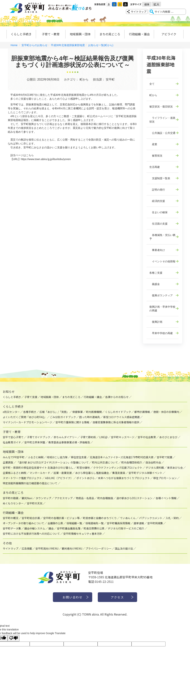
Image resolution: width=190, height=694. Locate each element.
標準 (146, 4)
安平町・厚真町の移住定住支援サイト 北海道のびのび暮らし (38, 467)
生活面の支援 (158, 223)
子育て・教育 (51, 34)
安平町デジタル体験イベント (145, 473)
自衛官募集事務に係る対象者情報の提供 (116, 422)
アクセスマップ (64, 498)
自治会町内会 (153, 462)
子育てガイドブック (38, 437)
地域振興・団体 (80, 34)
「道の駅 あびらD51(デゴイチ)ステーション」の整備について (53, 462)
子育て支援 (30, 397)
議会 (51, 528)
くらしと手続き (21, 34)
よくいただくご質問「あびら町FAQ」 (25, 417)
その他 (7, 543)
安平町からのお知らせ (35, 45)
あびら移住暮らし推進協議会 (92, 473)
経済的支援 (157, 200)
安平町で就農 (164, 457)
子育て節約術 (88, 437)
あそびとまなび (168, 437)
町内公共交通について (105, 462)
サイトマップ (138, 11)
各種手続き (29, 412)
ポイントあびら (85, 478)
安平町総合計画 (31, 518)
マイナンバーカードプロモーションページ (27, 422)
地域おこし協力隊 (57, 457)
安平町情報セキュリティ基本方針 (82, 533)
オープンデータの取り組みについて (23, 523)
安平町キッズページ (122, 437)
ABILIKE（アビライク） (59, 478)
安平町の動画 (10, 498)
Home (14, 45)
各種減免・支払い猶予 (162, 237)
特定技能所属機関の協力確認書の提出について (30, 483)
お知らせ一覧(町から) (100, 45)
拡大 (156, 4)
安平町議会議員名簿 (68, 528)
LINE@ (103, 437)
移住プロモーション (165, 478)
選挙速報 (139, 523)
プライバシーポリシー (99, 548)
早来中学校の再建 (161, 333)
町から (153, 95)
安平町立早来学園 (34, 442)
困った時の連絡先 (89, 417)
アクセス (117, 597)
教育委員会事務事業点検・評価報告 (69, 442)
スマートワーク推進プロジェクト (22, 478)
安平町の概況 (10, 518)
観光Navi (27, 498)
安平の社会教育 (147, 437)
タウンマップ (43, 498)
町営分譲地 (83, 467)
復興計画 (155, 321)
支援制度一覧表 (159, 178)
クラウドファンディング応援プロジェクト (117, 467)
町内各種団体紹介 (131, 462)
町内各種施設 (105, 498)
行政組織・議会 (139, 34)
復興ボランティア (161, 295)
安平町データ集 (12, 528)
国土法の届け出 (124, 548)
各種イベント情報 (166, 498)
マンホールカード (40, 473)
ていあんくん (128, 518)
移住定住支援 (78, 457)
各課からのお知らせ (117, 397)
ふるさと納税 (35, 457)
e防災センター (11, 412)
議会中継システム (34, 528)
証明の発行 (157, 189)
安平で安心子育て (13, 437)
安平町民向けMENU (46, 548)
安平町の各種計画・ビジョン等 (61, 518)
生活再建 (154, 166)
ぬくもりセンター (13, 503)
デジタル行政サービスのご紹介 (126, 528)
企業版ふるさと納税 (14, 473)
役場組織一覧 (74, 523)
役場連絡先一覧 (94, 523)
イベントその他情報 (162, 261)
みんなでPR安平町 (13, 457)
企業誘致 (8, 462)
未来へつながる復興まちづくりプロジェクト (124, 478)
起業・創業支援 (63, 473)
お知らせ (9, 391)
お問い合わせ (73, 597)
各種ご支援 (155, 272)
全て (152, 83)
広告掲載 (27, 548)
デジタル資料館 (155, 467)
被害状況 (155, 155)
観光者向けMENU (72, 548)
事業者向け (157, 250)
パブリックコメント (150, 518)
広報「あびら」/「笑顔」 (54, 412)
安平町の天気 (34, 503)
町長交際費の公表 (94, 528)
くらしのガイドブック (118, 412)
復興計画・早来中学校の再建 (162, 308)
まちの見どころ (109, 34)
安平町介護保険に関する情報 (72, 422)
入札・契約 (172, 518)
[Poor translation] (13, 638)
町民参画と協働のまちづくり (100, 518)
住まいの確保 (158, 212)
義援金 (154, 284)
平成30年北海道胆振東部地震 (68, 45)
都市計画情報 (142, 412)
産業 (153, 144)
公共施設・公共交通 (162, 132)
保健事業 (77, 412)
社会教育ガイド (12, 442)
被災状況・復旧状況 (161, 106)
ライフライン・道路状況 (162, 119)
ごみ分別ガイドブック (63, 417)
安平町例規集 (155, 523)
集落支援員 (118, 473)
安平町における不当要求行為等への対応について (31, 533)
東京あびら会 (175, 467)
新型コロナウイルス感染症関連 (121, 417)
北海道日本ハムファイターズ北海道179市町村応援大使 (121, 457)
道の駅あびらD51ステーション (134, 498)
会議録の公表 (55, 523)
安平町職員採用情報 (118, 523)
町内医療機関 (94, 412)
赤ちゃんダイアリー (65, 437)
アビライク (168, 34)
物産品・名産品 (85, 498)
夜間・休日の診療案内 (166, 412)
